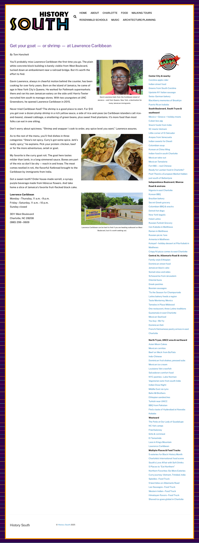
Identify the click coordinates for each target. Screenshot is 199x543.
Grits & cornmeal (157, 433)
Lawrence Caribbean (159, 446)
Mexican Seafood (157, 316)
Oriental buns (155, 280)
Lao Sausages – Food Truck (162, 486)
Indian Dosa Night (157, 385)
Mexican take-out (157, 157)
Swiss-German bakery (159, 96)
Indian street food (157, 84)
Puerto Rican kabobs (159, 104)
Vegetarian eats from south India (165, 380)
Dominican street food (160, 263)
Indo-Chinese (155, 356)
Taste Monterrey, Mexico (161, 300)
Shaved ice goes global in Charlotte (166, 499)
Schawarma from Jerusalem (162, 275)
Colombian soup (157, 145)
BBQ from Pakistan (158, 405)
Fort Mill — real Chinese (160, 165)
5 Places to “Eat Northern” (162, 466)
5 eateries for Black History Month (165, 454)
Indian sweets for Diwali (160, 141)
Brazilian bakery (156, 198)
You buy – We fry (156, 320)
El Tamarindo (155, 438)
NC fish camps (156, 425)
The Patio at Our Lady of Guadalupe (166, 421)
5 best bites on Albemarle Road (164, 482)
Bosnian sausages (158, 288)
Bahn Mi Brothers (157, 393)
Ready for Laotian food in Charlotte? (166, 169)
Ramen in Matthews (158, 231)
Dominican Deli (156, 324)
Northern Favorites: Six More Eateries (167, 470)
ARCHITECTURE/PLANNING (139, 19)
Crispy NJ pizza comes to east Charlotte (168, 251)
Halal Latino (155, 218)
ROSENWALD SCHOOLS (94, 19)
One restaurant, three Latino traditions (167, 308)
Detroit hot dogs (157, 210)
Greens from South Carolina (162, 88)
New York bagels (157, 214)
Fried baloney (155, 429)
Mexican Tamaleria (158, 161)
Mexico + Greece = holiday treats (165, 116)
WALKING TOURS (142, 12)
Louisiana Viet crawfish (160, 368)
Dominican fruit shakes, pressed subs (167, 360)
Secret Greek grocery (159, 202)
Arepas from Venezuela (160, 137)
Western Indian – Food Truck (162, 491)
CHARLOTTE (110, 12)
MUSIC (115, 19)
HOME (83, 12)
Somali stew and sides (159, 271)
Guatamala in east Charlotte (162, 312)
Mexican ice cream (158, 364)
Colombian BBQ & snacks (161, 206)
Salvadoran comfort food (161, 372)
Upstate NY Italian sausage (162, 92)
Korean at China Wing (159, 149)
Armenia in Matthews (159, 239)
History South (64, 524)
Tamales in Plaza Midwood (162, 304)
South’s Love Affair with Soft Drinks (166, 462)
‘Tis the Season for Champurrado (165, 292)
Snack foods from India (160, 124)
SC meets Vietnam (158, 128)
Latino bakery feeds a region (163, 296)
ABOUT (95, 12)
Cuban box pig (156, 120)
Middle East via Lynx (159, 389)
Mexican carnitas (157, 348)
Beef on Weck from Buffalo (162, 352)
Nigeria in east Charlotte (161, 190)
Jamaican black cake (159, 267)
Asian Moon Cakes (158, 344)
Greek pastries (156, 284)
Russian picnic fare (158, 235)
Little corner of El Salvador (162, 133)
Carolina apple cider (158, 79)
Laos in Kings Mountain (160, 442)
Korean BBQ (155, 194)
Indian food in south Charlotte (163, 153)
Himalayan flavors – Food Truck (164, 495)
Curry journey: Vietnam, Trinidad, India (167, 474)
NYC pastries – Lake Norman (163, 376)
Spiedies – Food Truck (159, 478)
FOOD (124, 12)
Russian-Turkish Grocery (160, 222)
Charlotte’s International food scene (166, 458)
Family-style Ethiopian (159, 259)
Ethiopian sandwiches (159, 397)
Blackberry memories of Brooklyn (165, 100)
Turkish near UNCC (158, 401)
